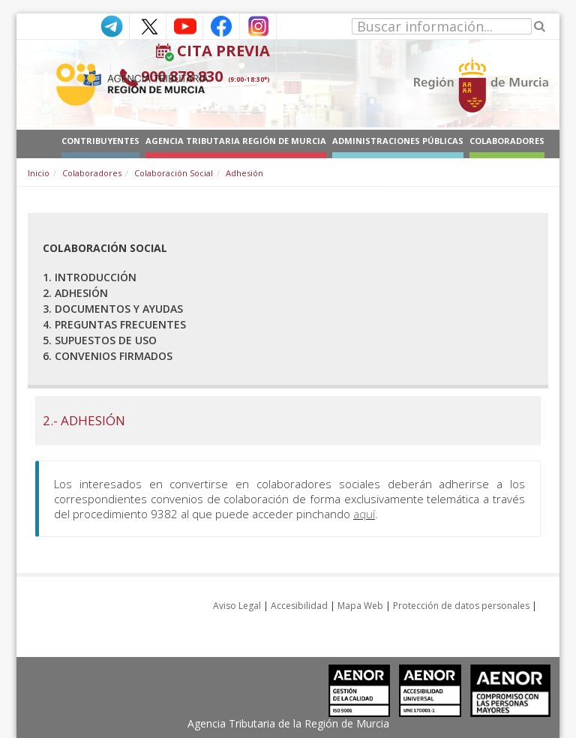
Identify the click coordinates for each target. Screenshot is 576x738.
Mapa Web (360, 605)
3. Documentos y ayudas (113, 309)
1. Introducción (89, 277)
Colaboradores (92, 172)
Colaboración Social (173, 172)
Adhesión (244, 172)
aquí (364, 513)
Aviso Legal (237, 605)
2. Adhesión (75, 293)
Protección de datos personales (461, 605)
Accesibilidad (299, 605)
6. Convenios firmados (107, 356)
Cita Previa (223, 50)
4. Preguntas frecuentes (114, 324)
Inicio (39, 172)
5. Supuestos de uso (100, 340)
